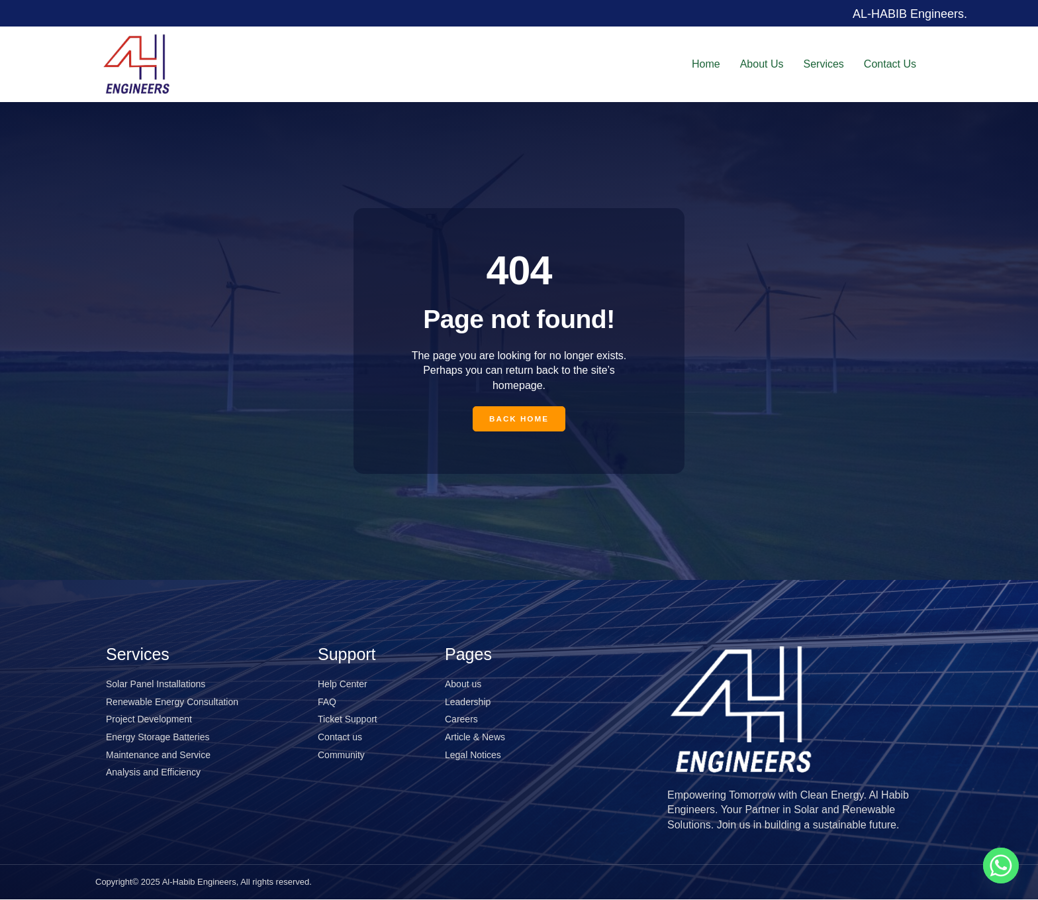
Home (706, 63)
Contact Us (890, 63)
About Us (762, 63)
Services (824, 63)
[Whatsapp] (1001, 865)
